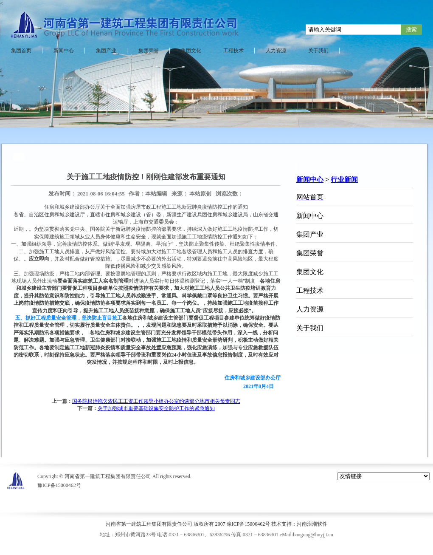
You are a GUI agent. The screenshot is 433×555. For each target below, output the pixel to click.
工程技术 (233, 51)
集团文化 (191, 51)
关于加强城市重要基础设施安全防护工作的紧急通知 (156, 408)
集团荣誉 (148, 51)
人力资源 (276, 51)
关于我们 (318, 51)
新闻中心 (63, 51)
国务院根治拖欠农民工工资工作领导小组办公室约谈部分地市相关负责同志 (156, 401)
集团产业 (106, 51)
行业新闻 (344, 179)
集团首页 (21, 51)
